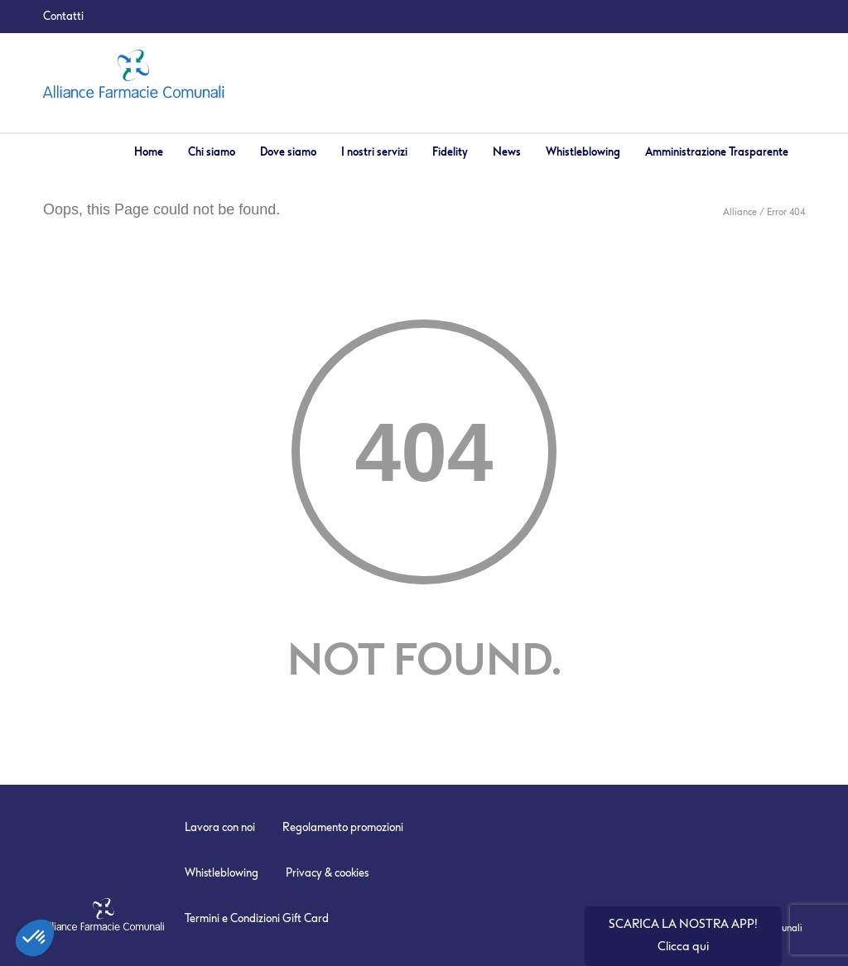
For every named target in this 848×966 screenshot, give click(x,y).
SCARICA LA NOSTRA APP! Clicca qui (683, 935)
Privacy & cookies (327, 873)
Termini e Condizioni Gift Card (257, 918)
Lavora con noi (220, 827)
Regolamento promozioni (342, 827)
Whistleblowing (583, 152)
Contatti (63, 16)
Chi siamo (211, 152)
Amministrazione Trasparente (716, 152)
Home (148, 152)
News (507, 152)
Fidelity (450, 152)
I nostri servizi (374, 152)
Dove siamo (288, 152)
